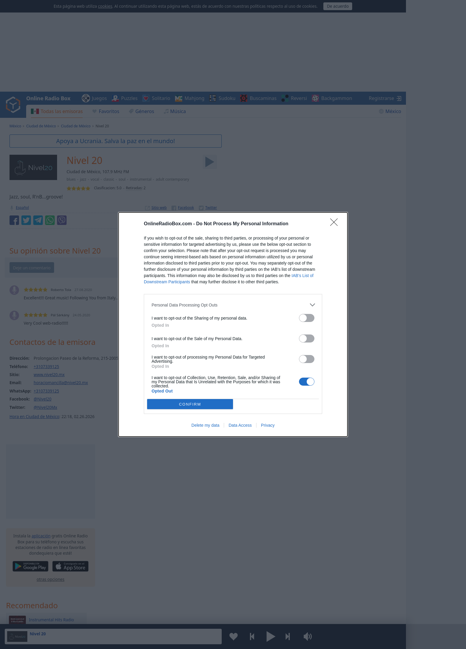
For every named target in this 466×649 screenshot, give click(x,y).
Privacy (268, 425)
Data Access (240, 425)
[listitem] (233, 305)
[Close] (335, 224)
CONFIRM (190, 404)
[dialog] (233, 324)
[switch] (306, 318)
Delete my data (205, 425)
